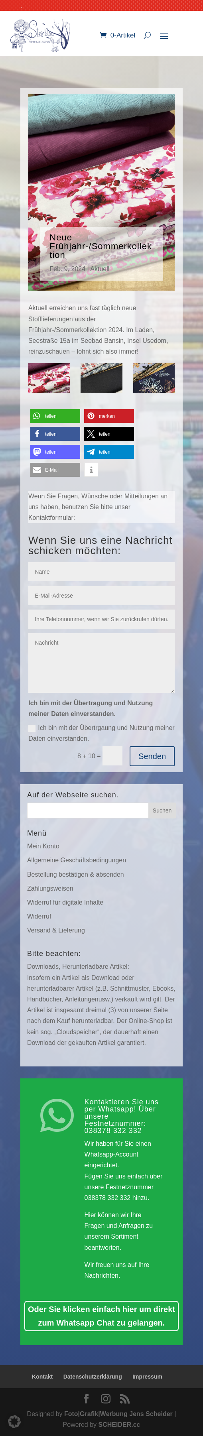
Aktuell (99, 269)
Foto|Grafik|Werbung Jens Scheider (118, 1413)
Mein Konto (43, 846)
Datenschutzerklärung (92, 1376)
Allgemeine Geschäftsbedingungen (76, 860)
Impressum (147, 1376)
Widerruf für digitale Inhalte (65, 902)
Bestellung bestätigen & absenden (75, 874)
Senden (152, 756)
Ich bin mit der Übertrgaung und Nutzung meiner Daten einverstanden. (101, 733)
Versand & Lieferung (56, 930)
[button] (55, 416)
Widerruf (39, 916)
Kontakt (42, 1376)
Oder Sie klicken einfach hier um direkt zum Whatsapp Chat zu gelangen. (101, 1316)
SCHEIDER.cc (119, 1424)
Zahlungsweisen (50, 888)
